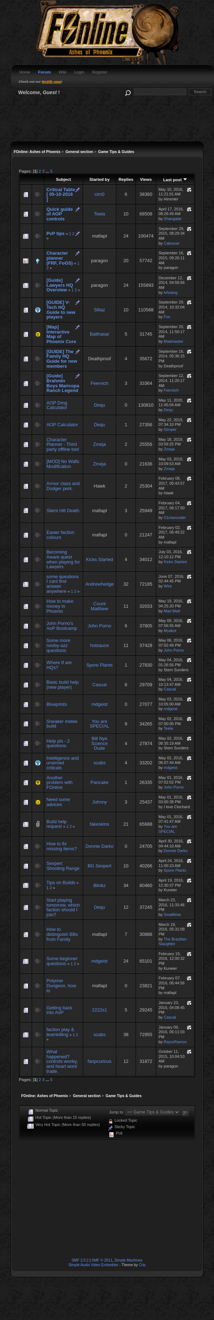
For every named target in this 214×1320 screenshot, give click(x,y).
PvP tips (55, 233)
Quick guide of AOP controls (59, 214)
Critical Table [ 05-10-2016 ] (60, 194)
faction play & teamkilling (60, 1032)
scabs (99, 762)
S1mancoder (175, 517)
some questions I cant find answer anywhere (62, 584)
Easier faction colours (60, 535)
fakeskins (99, 824)
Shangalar (173, 218)
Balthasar (99, 334)
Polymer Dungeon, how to (61, 985)
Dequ (99, 405)
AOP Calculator (62, 424)
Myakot (170, 630)
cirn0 (100, 194)
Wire (168, 586)
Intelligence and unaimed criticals (62, 762)
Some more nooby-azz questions (58, 645)
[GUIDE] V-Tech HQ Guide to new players (60, 310)
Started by (99, 179)
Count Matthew (99, 606)
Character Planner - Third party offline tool (62, 444)
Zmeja (99, 444)
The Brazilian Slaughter (172, 941)
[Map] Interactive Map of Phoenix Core (61, 334)
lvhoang (170, 292)
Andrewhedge (99, 584)
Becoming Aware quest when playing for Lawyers (63, 559)
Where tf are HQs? (59, 665)
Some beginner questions (62, 961)
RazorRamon (175, 1042)
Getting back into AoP (59, 1010)
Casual (99, 684)
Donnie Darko (100, 846)
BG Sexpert (100, 865)
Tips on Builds (60, 882)
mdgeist (99, 704)
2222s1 (99, 1010)
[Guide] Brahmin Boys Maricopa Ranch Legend (62, 383)
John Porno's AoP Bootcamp (61, 626)
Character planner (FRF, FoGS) (59, 257)
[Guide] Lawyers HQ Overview (59, 284)
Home (24, 72)
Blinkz (99, 885)
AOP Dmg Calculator (56, 405)
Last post (175, 179)
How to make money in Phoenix (59, 605)
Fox (167, 317)
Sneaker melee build (61, 724)
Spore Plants (99, 665)
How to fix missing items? (61, 846)
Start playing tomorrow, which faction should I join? (63, 907)
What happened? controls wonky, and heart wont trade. (62, 1061)
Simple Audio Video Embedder (93, 1265)
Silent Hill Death (62, 510)
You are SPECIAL (99, 724)
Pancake (99, 782)
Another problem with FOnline (59, 782)
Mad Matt (172, 611)
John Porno (99, 625)
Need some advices (58, 802)
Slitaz (99, 309)
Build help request (56, 824)
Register (99, 72)
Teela (99, 213)
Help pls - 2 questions (58, 743)
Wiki (62, 72)
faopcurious (100, 1061)
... (48, 171)
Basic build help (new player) (62, 684)
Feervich (99, 383)
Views (146, 179)
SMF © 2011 (102, 1260)
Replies (125, 179)
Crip (142, 1265)
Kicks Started (99, 559)
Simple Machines (128, 1260)
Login (79, 72)
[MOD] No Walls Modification (62, 464)
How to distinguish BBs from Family (62, 934)
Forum (44, 72)
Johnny (99, 802)
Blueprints (56, 704)
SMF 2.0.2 (80, 1260)
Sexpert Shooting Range (63, 866)
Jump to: (116, 1112)
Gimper (170, 429)
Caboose (171, 243)
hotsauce (99, 645)
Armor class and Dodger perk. (63, 486)
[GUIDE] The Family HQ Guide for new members (61, 359)
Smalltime (172, 914)
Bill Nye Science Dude (99, 743)
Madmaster (173, 341)
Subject (63, 179)
